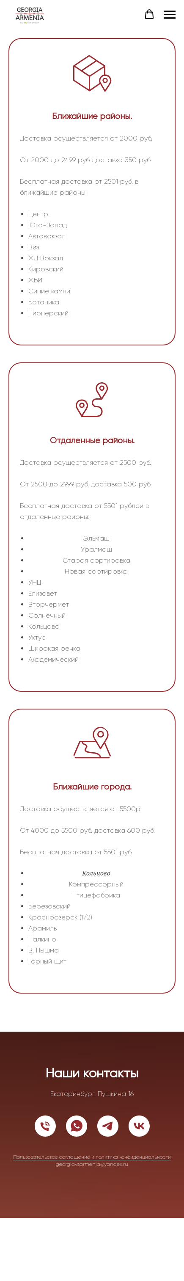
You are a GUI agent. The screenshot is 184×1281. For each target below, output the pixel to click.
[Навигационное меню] (170, 15)
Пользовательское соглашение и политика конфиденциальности (92, 1157)
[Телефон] (45, 1126)
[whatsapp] (76, 1126)
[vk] (139, 1126)
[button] (149, 14)
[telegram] (107, 1126)
